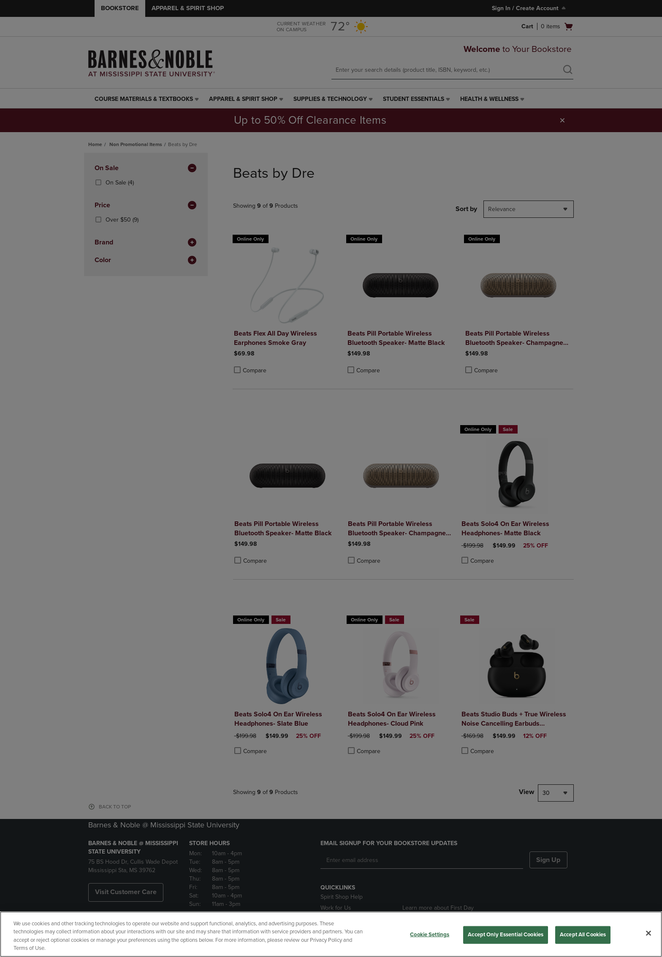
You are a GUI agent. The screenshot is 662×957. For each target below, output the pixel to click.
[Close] (648, 933)
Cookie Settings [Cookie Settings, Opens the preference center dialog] (429, 934)
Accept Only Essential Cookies (505, 934)
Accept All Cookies (583, 934)
